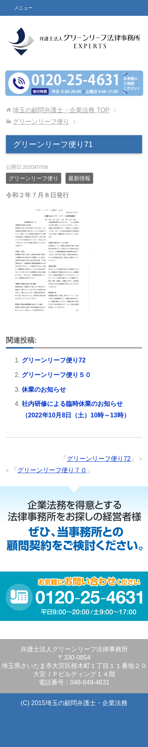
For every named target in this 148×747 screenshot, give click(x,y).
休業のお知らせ (44, 389)
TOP (61, 110)
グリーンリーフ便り (33, 178)
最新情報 (79, 178)
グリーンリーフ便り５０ (56, 375)
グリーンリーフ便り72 (54, 360)
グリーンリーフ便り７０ (52, 470)
